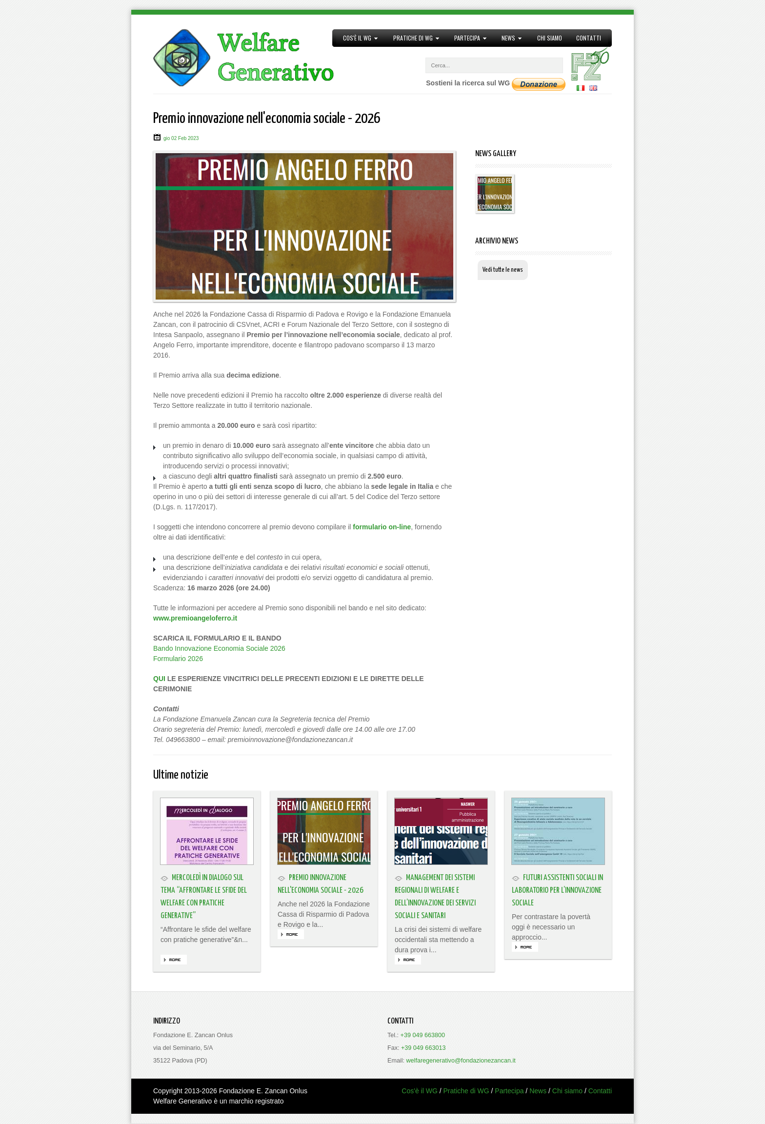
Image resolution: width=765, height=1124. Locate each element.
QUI (159, 678)
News (509, 38)
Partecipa (467, 38)
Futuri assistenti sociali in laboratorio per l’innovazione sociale (557, 890)
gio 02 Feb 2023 (181, 138)
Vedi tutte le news (503, 270)
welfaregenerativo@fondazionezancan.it (461, 1060)
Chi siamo (549, 38)
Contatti (588, 38)
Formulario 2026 (178, 658)
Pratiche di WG (413, 38)
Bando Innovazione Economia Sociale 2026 (219, 648)
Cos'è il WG (357, 38)
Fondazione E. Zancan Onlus (263, 1091)
